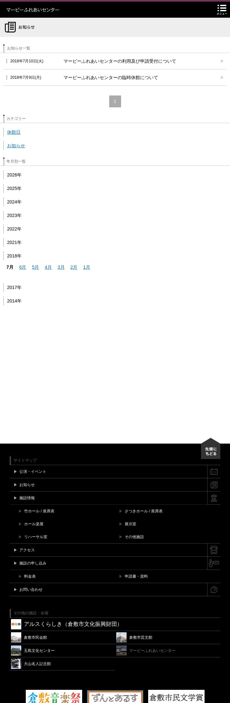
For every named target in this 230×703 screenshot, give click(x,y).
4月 (48, 267)
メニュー (222, 10)
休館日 (14, 132)
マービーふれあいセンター (46, 10)
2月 (73, 267)
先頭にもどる (210, 448)
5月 (35, 267)
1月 (86, 267)
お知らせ (16, 145)
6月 (22, 267)
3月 (61, 267)
